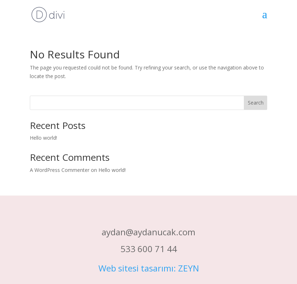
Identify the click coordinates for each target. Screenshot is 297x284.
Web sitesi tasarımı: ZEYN (148, 268)
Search (256, 102)
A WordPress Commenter (59, 170)
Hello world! (43, 137)
